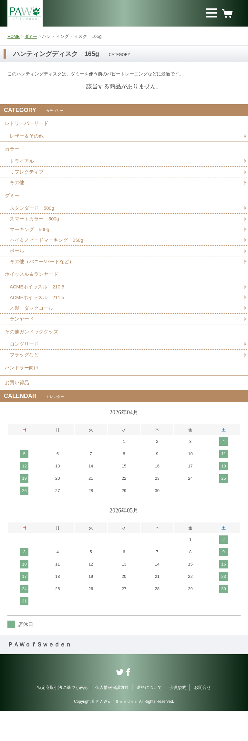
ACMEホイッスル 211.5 (39, 316)
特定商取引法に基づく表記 (62, 717)
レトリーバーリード (28, 125)
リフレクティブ (28, 179)
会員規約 (178, 717)
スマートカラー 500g (36, 230)
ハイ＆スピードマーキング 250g (49, 253)
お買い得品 (18, 411)
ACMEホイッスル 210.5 (39, 305)
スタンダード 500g (33, 219)
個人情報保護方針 (112, 717)
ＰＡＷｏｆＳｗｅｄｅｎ (39, 674)
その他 (17, 190)
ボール (17, 264)
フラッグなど (25, 379)
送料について (149, 717)
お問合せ (202, 717)
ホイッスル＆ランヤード (33, 290)
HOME (14, 36)
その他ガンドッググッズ (33, 353)
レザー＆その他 (28, 139)
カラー (12, 153)
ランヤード (23, 339)
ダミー (32, 36)
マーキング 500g (31, 242)
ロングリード (25, 367)
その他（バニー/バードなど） (44, 276)
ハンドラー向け (23, 393)
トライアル (23, 168)
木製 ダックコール (33, 327)
